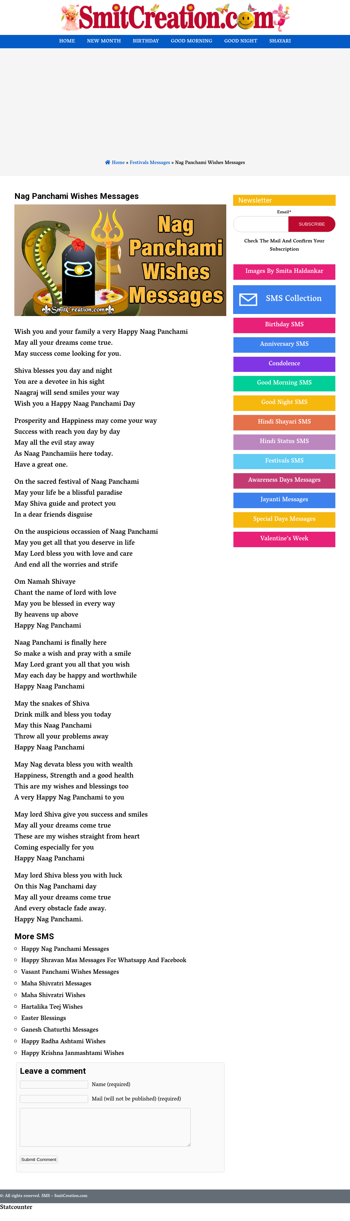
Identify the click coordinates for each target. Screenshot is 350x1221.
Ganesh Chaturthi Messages (59, 1030)
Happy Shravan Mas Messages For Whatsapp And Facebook (104, 961)
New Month (104, 41)
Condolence (284, 364)
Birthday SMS (284, 325)
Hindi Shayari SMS (284, 422)
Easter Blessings (43, 1019)
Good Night (240, 41)
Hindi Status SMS (284, 442)
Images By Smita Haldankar (284, 272)
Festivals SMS (284, 461)
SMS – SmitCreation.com (64, 1203)
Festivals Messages (150, 163)
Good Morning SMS (284, 383)
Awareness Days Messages (284, 481)
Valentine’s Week (284, 539)
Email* (284, 212)
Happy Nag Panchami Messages (65, 950)
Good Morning (191, 41)
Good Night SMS (284, 403)
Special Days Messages (284, 520)
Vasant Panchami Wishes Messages (70, 973)
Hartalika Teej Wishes (52, 1008)
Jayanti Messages (284, 500)
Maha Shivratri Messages (56, 984)
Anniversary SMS (284, 345)
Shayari (280, 41)
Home (67, 41)
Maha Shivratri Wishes (53, 996)
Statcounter (16, 1215)
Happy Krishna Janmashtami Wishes (72, 1054)
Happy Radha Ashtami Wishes (63, 1042)
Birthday (146, 41)
